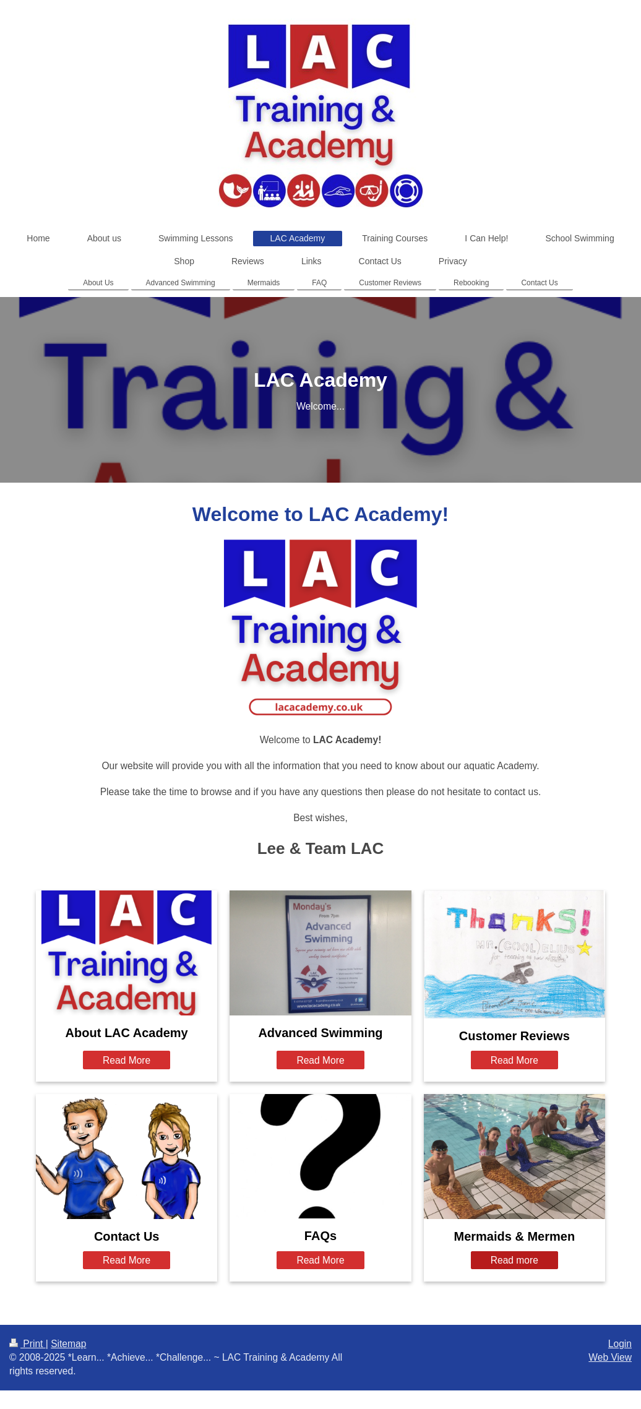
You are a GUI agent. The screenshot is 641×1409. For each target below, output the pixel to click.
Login (620, 1343)
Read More (126, 1060)
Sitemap (68, 1343)
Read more (514, 1260)
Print (27, 1343)
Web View (610, 1357)
